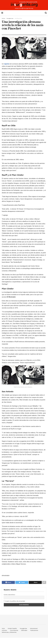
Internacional (33, 629)
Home (3, 18)
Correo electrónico (9, 595)
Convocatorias (14, 630)
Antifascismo (18, 18)
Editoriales (24, 630)
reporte (6, 64)
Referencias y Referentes (9, 632)
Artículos (4, 630)
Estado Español (12, 629)
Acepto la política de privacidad (14, 601)
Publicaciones (34, 630)
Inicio (3, 629)
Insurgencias (10, 18)
